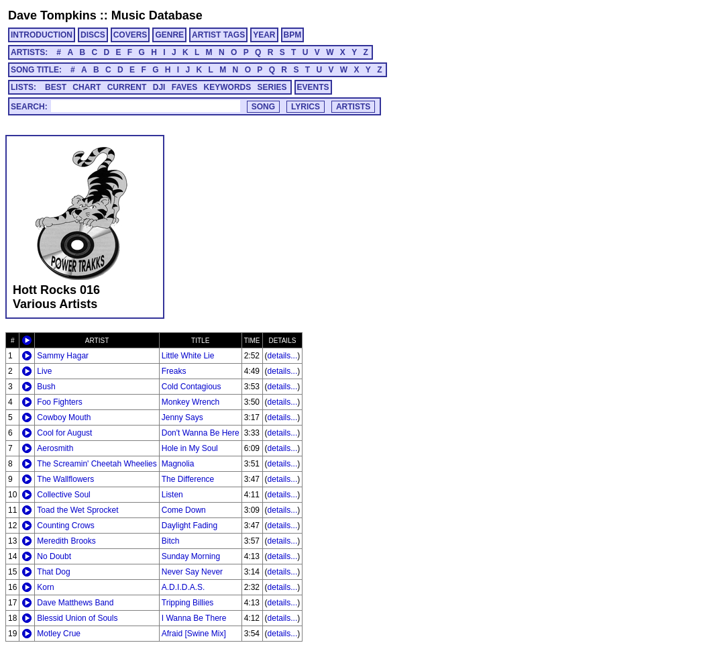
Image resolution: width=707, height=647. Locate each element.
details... (283, 355)
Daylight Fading (189, 525)
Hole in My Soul (190, 448)
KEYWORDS (228, 87)
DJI (159, 87)
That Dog (53, 572)
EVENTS (313, 87)
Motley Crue (58, 633)
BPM (293, 35)
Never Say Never (192, 572)
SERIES (272, 87)
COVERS (130, 35)
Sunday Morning (191, 556)
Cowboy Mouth (64, 417)
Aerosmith (55, 448)
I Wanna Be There (194, 618)
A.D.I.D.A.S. (183, 587)
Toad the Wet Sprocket (77, 510)
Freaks (174, 371)
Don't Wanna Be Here (200, 433)
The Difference (188, 479)
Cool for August (64, 433)
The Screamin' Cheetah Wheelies (96, 463)
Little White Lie (188, 355)
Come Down (184, 510)
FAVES (184, 87)
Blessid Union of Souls (77, 618)
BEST (55, 87)
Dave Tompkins (52, 15)
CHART (86, 87)
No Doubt (54, 556)
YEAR (264, 35)
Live (44, 371)
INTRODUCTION (41, 35)
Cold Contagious (191, 386)
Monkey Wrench (190, 402)
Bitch (171, 541)
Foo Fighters (59, 402)
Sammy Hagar (63, 355)
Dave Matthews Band (75, 602)
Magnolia (178, 463)
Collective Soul (63, 494)
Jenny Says (182, 417)
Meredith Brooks (66, 541)
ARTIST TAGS (218, 35)
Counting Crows (65, 525)
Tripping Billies (188, 602)
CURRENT (127, 87)
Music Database (157, 15)
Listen (172, 494)
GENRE (169, 35)
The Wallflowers (65, 479)
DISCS (92, 35)
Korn (45, 587)
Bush (46, 386)
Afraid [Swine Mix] (194, 633)
